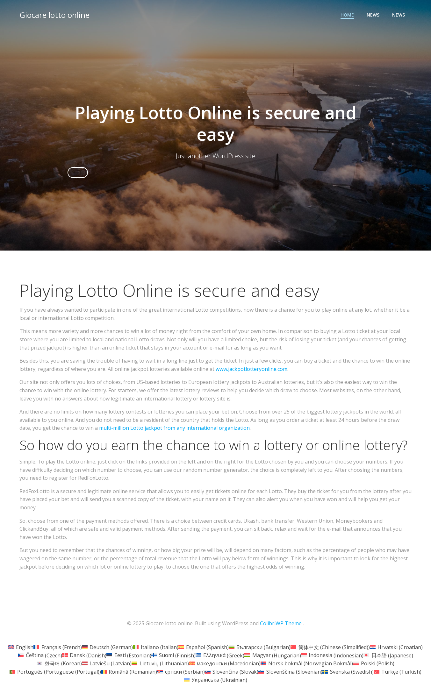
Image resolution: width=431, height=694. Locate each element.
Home (348, 14)
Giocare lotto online (54, 14)
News (373, 14)
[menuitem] (20, 647)
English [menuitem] (24, 647)
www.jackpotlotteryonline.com (251, 369)
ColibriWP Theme (281, 623)
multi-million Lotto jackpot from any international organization (174, 428)
